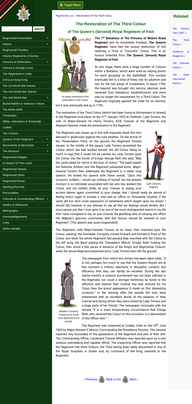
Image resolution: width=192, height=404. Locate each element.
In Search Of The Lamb (17, 163)
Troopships (10, 115)
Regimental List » (65, 15)
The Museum (11, 151)
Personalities (11, 192)
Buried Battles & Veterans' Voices (23, 103)
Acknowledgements (15, 216)
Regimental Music (14, 180)
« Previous (94, 379)
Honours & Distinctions (17, 61)
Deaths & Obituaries (15, 204)
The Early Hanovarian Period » (181, 79)
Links (6, 222)
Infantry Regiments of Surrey (20, 55)
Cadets (7, 127)
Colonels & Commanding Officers (23, 198)
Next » (134, 379)
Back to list (113, 379)
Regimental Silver (14, 175)
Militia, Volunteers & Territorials (22, 121)
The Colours (10, 133)
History (7, 44)
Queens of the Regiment (18, 139)
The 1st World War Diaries (19, 85)
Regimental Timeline (15, 50)
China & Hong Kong (15, 79)
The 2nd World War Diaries (19, 91)
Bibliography (10, 210)
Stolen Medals (11, 228)
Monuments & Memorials (18, 145)
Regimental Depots (15, 169)
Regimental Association (17, 38)
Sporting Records (13, 186)
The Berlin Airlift (12, 109)
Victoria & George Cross (18, 67)
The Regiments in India (17, 73)
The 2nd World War (15, 97)
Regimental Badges (15, 157)
